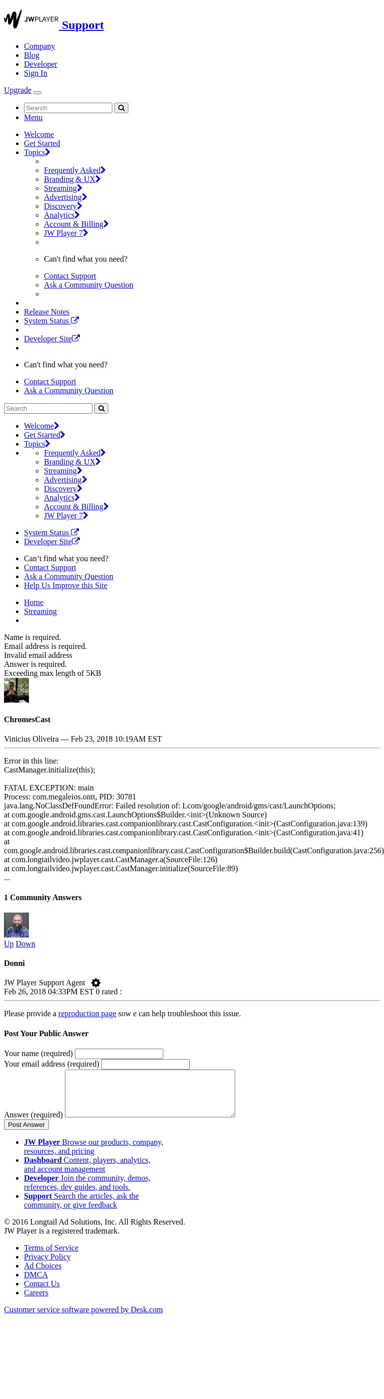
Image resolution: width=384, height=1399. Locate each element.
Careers (36, 1301)
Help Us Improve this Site (65, 585)
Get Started (42, 143)
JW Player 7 (66, 233)
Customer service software (83, 1318)
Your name (38, 1053)
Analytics (62, 215)
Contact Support (70, 276)
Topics (37, 152)
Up (9, 943)
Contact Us (42, 1292)
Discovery (63, 206)
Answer (33, 1123)
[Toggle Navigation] (37, 92)
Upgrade (17, 90)
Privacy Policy (47, 1265)
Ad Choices (42, 1274)
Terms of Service (51, 1256)
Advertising (65, 197)
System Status (51, 320)
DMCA (36, 1283)
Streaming (63, 188)
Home (33, 602)
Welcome (39, 134)
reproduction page (87, 1013)
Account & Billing (76, 224)
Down (25, 943)
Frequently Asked (75, 170)
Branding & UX (72, 179)
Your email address (51, 1064)
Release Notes (46, 312)
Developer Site (52, 338)
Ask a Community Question (88, 285)
